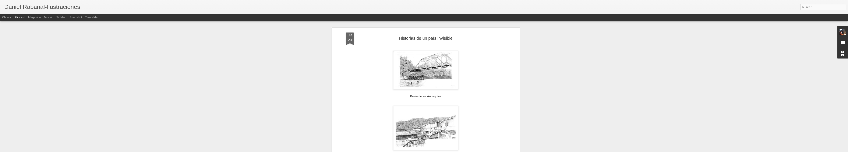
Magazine (34, 17)
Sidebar (61, 17)
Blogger (440, 149)
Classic (7, 17)
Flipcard (20, 17)
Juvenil (432, 102)
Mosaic (48, 17)
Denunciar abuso (454, 149)
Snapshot (76, 17)
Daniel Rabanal (448, 97)
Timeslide (91, 17)
